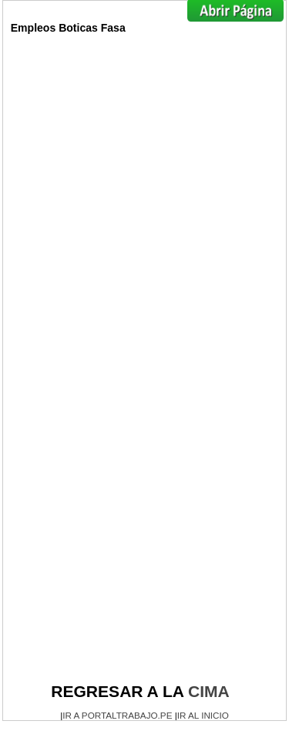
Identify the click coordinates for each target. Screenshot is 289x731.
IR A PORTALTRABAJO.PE (117, 715)
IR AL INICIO (203, 715)
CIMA (208, 691)
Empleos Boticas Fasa (68, 28)
